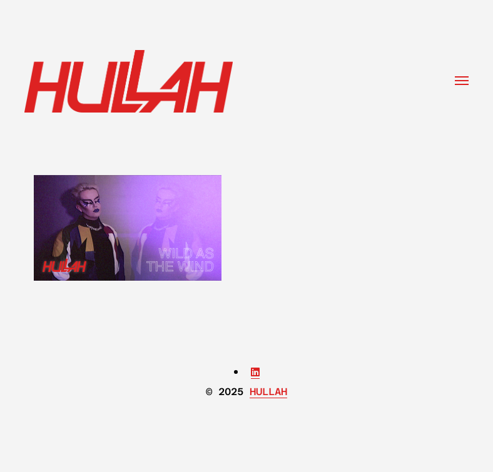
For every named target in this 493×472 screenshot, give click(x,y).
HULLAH (268, 392)
